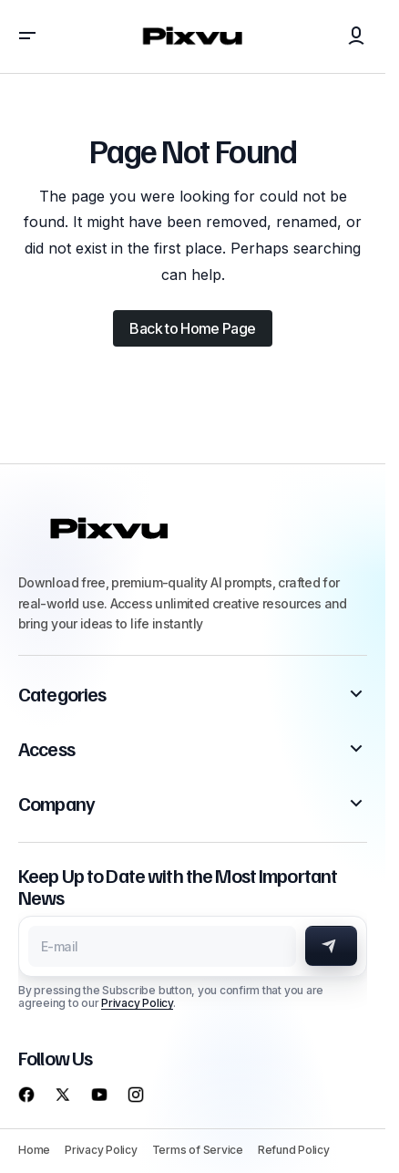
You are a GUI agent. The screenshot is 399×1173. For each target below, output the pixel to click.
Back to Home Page (192, 328)
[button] (27, 36)
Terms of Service (197, 1150)
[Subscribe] (331, 946)
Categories (62, 694)
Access (46, 749)
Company (56, 804)
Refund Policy (294, 1150)
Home (34, 1150)
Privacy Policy (137, 1003)
